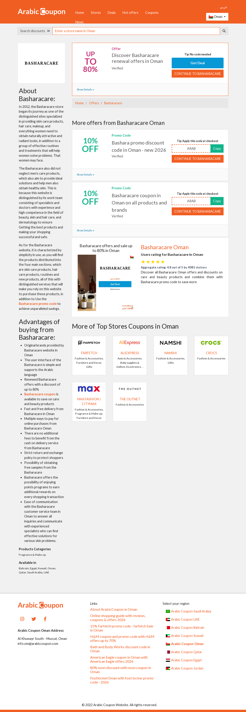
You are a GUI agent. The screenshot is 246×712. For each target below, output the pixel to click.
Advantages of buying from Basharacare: (39, 329)
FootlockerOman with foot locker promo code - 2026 (122, 680)
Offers (93, 103)
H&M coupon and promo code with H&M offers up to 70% (122, 638)
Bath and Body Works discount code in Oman (120, 649)
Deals (112, 12)
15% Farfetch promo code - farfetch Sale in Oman (121, 628)
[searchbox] (136, 31)
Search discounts (35, 31)
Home (79, 12)
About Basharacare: (37, 94)
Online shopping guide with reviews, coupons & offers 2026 (117, 618)
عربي (223, 7)
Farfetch (89, 353)
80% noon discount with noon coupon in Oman (120, 670)
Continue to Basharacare (197, 74)
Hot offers (130, 12)
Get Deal (198, 63)
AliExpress (130, 353)
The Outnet (130, 399)
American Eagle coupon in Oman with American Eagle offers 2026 (119, 659)
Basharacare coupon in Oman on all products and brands (139, 202)
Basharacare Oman (165, 247)
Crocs (211, 353)
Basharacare (113, 103)
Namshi (170, 353)
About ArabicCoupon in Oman (113, 609)
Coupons (152, 12)
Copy (217, 148)
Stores (96, 12)
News (79, 22)
